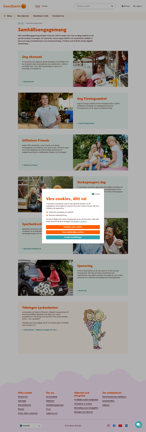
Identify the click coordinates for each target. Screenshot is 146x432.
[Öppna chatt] (138, 424)
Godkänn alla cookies (73, 227)
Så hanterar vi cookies (79, 221)
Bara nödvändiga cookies (73, 232)
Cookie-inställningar (73, 237)
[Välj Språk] (96, 194)
